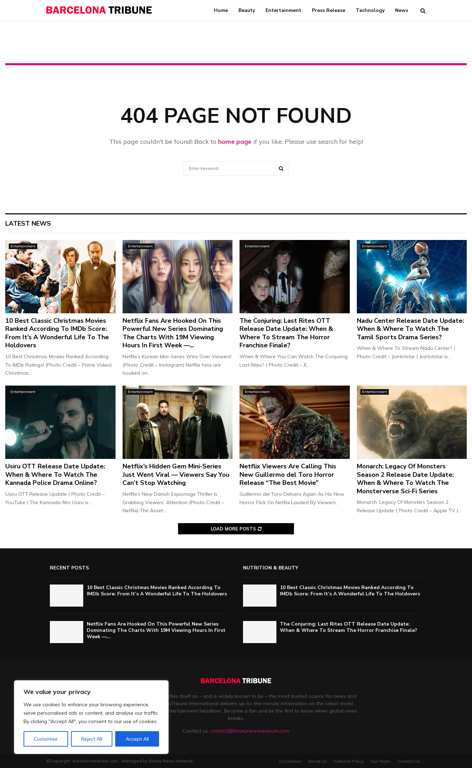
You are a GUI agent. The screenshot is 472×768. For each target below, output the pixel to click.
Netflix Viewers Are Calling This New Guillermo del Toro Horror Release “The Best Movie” (288, 474)
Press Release (328, 10)
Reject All (91, 739)
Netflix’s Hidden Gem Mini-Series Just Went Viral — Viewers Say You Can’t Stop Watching (176, 474)
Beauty (246, 10)
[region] (91, 717)
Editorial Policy (348, 761)
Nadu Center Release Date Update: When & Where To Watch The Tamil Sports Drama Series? (410, 328)
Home (221, 10)
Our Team (381, 761)
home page (234, 142)
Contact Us (409, 761)
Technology (370, 10)
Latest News (28, 223)
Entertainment (283, 10)
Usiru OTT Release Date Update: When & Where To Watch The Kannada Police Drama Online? (55, 474)
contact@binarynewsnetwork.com (249, 731)
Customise (46, 739)
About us (317, 761)
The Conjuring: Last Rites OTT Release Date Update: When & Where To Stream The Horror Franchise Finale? (286, 332)
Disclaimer (290, 761)
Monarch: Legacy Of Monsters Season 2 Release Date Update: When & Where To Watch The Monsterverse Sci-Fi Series (405, 478)
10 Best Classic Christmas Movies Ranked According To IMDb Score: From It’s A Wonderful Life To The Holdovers (57, 332)
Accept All (137, 739)
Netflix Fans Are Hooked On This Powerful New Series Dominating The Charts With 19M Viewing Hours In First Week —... (173, 332)
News (401, 10)
